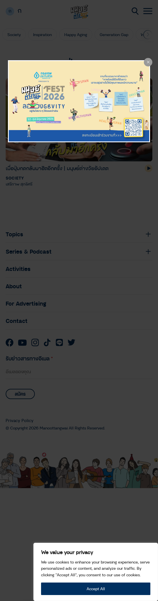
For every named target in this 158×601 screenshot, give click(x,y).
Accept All (96, 589)
